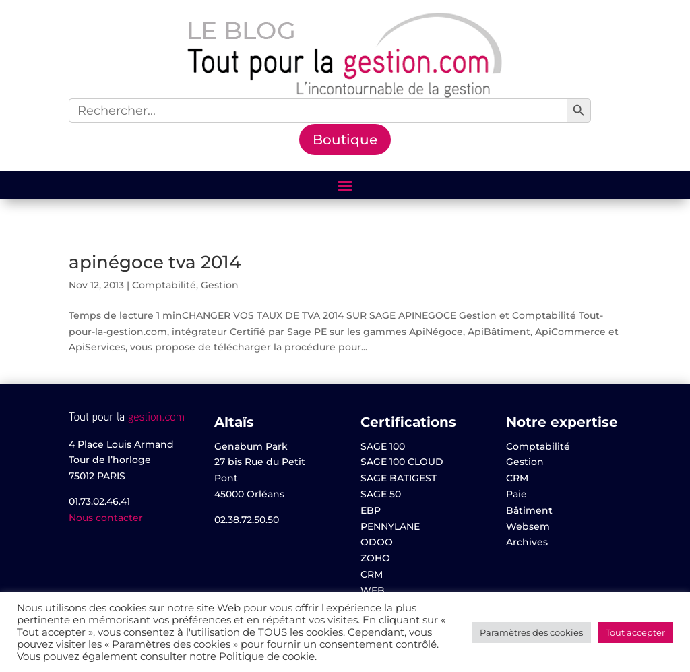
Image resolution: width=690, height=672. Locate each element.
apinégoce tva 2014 (155, 262)
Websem (528, 526)
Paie (516, 494)
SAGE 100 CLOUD (401, 462)
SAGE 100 (382, 446)
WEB (372, 590)
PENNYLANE (390, 526)
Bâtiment (529, 510)
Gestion (220, 285)
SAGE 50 (380, 494)
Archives (527, 542)
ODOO (376, 542)
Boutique (345, 139)
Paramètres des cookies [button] (531, 632)
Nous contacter (106, 518)
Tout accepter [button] (635, 632)
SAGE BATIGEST (398, 478)
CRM (371, 574)
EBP (370, 510)
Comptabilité (164, 285)
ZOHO (375, 558)
